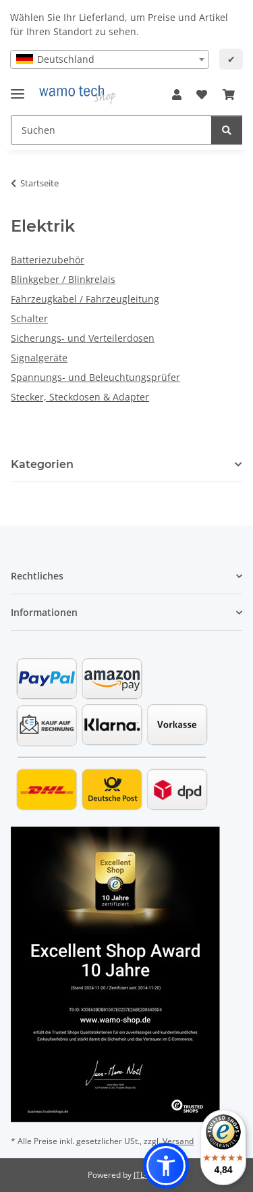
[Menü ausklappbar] (17, 88)
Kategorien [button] (42, 464)
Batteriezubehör (47, 259)
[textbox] (109, 59)
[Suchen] (226, 130)
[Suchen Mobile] (111, 130)
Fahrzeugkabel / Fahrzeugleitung (85, 298)
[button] (177, 94)
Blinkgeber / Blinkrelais (63, 279)
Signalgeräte (39, 357)
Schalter (29, 318)
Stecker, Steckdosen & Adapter (80, 396)
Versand (178, 1141)
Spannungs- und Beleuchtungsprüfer (95, 377)
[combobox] (109, 59)
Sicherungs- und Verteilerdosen (82, 338)
